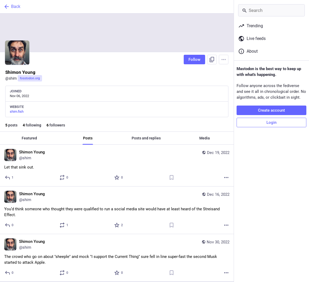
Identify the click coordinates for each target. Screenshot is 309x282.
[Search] (271, 10)
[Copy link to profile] (212, 59)
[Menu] (223, 59)
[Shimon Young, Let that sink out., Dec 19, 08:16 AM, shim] (117, 166)
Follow (194, 59)
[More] (226, 177)
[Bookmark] (171, 177)
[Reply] (9, 177)
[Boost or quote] (64, 177)
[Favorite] (119, 177)
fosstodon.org (30, 78)
